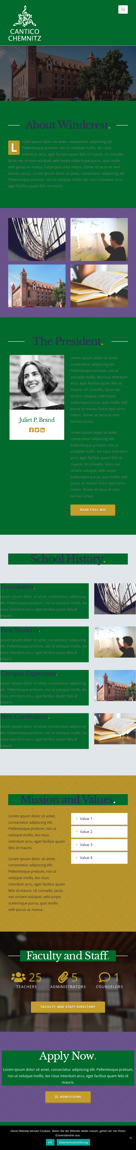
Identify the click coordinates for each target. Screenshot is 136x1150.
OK (50, 1142)
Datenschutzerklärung (73, 1142)
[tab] (99, 818)
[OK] (130, 1138)
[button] (123, 9)
